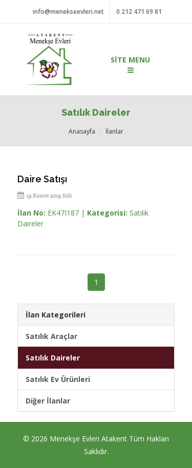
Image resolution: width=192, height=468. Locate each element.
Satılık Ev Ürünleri (58, 379)
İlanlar (114, 131)
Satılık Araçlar (51, 336)
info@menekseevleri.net (68, 11)
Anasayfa (82, 131)
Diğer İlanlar (48, 401)
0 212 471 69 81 (139, 11)
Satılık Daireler (53, 358)
